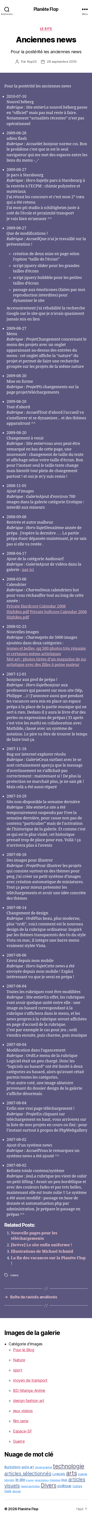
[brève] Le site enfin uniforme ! (41, 1245)
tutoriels (9, 1480)
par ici (28, 569)
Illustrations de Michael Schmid (42, 1251)
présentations (42, 1480)
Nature (19, 1360)
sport (17, 1370)
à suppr (30, 1480)
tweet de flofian (30, 1486)
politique (64, 1486)
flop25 (32, 61)
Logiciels (58, 1474)
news (14, 1275)
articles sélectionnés (27, 1473)
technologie (68, 1466)
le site (46, 29)
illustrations (12, 1467)
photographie (43, 1467)
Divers (48, 1485)
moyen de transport (30, 1380)
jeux (64, 1480)
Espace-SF (22, 1431)
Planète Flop (46, 9)
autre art (27, 1467)
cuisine (82, 1474)
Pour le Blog (23, 1350)
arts (71, 1473)
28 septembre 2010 (62, 61)
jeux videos (23, 1411)
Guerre (19, 1441)
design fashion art (28, 1400)
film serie (20, 1421)
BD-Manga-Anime (29, 1390)
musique (55, 1480)
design (16, 1491)
